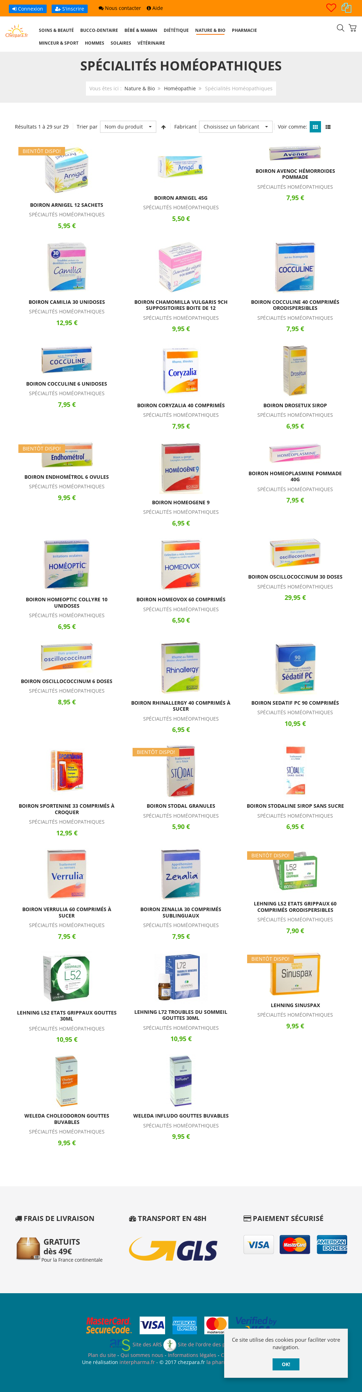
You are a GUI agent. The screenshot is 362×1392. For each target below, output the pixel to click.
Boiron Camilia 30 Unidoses (67, 302)
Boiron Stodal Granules (181, 805)
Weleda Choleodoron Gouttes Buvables (66, 1118)
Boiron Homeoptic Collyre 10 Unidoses (66, 602)
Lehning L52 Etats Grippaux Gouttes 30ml (67, 1015)
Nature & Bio (139, 88)
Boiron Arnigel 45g (181, 197)
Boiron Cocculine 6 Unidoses (66, 383)
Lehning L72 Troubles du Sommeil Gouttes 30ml (180, 1015)
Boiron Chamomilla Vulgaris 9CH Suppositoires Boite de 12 (181, 305)
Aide (155, 8)
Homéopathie (180, 88)
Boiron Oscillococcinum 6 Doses (66, 681)
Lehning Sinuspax (295, 1005)
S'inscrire (69, 8)
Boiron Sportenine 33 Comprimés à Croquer (67, 809)
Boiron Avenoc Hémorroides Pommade (295, 174)
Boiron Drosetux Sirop (295, 405)
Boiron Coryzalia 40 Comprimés (181, 405)
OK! (286, 1364)
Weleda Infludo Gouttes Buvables (181, 1115)
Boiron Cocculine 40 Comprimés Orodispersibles (295, 305)
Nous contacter (120, 8)
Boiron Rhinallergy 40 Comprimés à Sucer (180, 705)
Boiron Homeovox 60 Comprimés (181, 599)
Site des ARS (135, 1344)
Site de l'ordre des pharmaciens (208, 1344)
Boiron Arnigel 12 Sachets (66, 204)
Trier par (87, 126)
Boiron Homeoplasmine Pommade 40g (295, 476)
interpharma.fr (136, 1362)
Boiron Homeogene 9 (181, 502)
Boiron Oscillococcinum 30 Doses (295, 576)
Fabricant (185, 126)
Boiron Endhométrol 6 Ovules (66, 476)
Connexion (27, 8)
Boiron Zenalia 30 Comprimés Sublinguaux (180, 912)
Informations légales (192, 1355)
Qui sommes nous (142, 1355)
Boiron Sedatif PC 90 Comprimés (295, 702)
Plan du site (102, 1355)
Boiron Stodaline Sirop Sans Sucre (295, 805)
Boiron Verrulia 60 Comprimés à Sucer (66, 912)
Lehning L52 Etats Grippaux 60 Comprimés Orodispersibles (295, 906)
